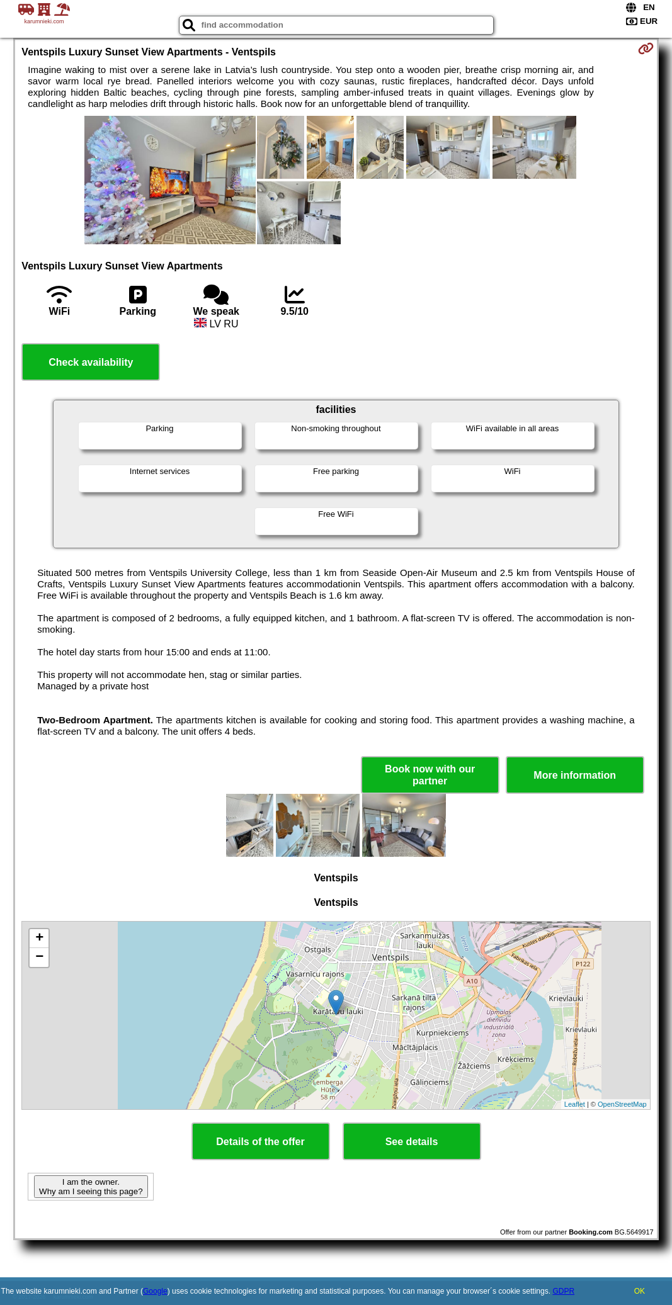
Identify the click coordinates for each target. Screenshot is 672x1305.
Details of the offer (260, 1141)
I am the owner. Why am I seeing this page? (90, 1186)
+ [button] (39, 938)
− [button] (39, 957)
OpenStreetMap (622, 1104)
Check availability (90, 362)
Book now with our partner (430, 775)
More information (574, 775)
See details (411, 1141)
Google (155, 1291)
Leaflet (574, 1104)
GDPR (563, 1291)
